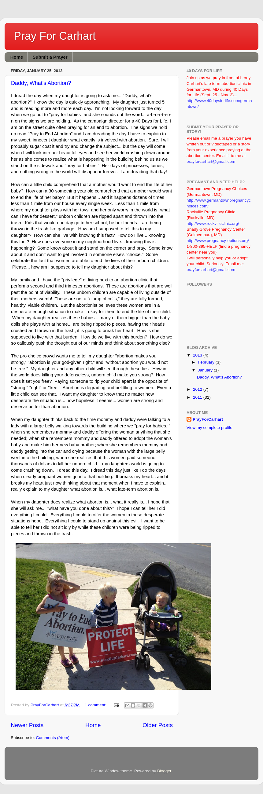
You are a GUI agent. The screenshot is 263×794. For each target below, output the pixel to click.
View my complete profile (209, 427)
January (206, 370)
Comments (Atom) (53, 737)
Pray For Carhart (55, 36)
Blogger (164, 771)
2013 (198, 355)
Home (16, 57)
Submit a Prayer (49, 57)
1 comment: (96, 705)
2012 (198, 389)
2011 (198, 397)
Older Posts (158, 725)
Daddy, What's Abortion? (41, 83)
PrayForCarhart (208, 419)
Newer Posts (27, 725)
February (207, 362)
